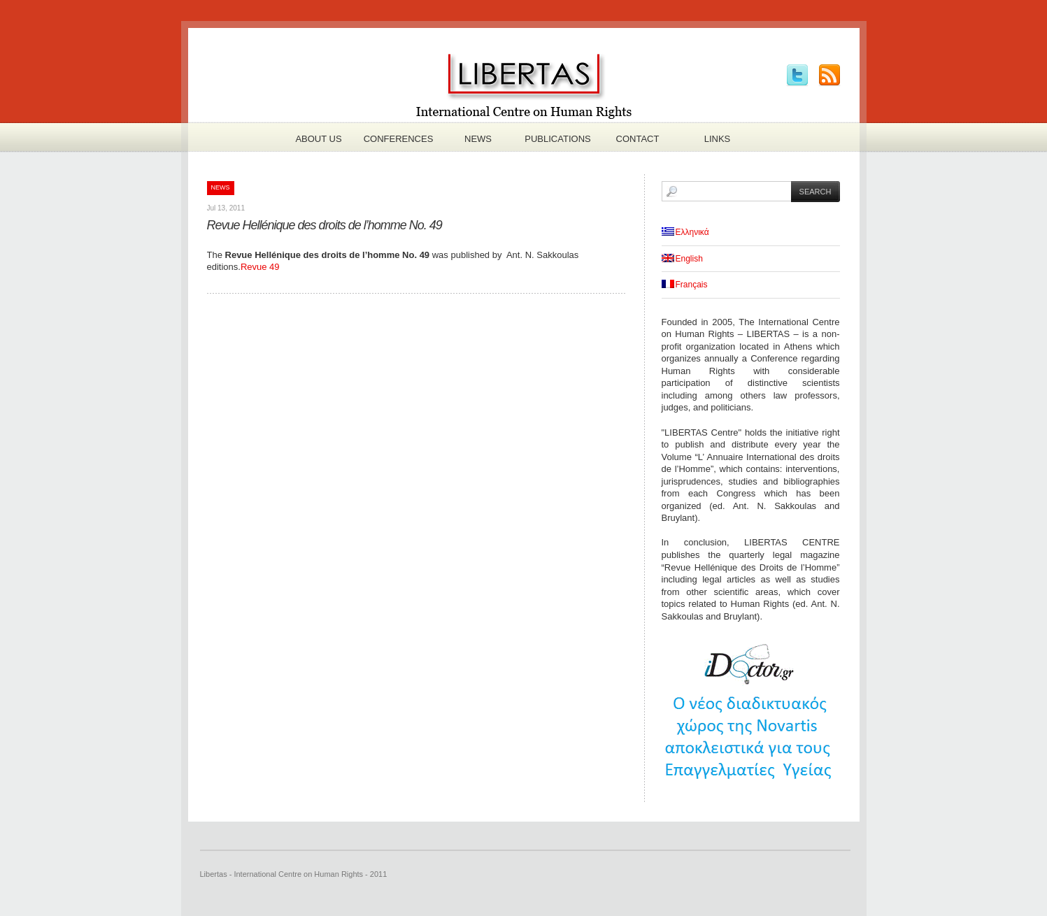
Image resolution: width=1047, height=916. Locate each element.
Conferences (399, 139)
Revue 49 (260, 267)
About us (318, 139)
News (478, 139)
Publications (557, 139)
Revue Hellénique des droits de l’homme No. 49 (324, 225)
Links (717, 139)
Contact (638, 139)
